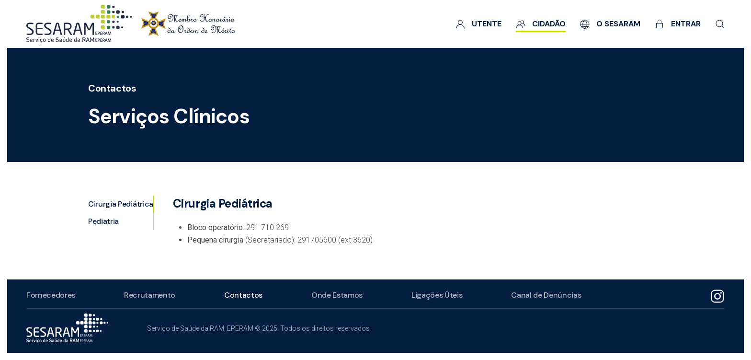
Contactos (112, 88)
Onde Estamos (337, 295)
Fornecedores (50, 295)
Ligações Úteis (437, 295)
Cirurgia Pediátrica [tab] (120, 204)
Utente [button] (478, 24)
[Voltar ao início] (130, 24)
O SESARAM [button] (610, 24)
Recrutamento (149, 295)
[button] (720, 24)
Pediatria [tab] (103, 221)
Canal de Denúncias (546, 295)
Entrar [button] (678, 24)
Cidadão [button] (541, 24)
